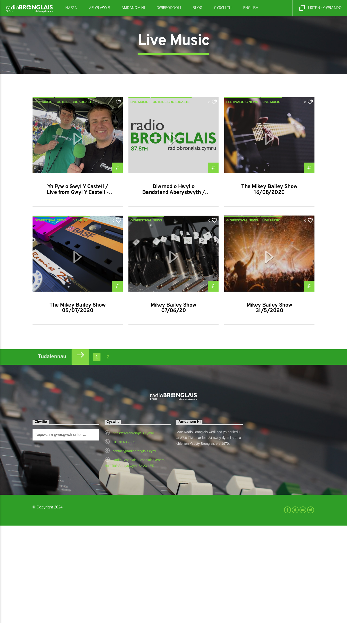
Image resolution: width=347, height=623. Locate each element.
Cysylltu (222, 8)
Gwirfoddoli (168, 8)
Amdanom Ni (133, 8)
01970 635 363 (124, 539)
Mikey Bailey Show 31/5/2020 (269, 405)
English (250, 8)
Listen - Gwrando (320, 8)
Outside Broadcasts (75, 199)
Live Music (43, 199)
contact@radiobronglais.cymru (135, 548)
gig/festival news (50, 318)
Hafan (71, 8)
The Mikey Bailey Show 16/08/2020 (269, 287)
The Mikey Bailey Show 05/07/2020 (77, 405)
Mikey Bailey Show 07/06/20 (173, 405)
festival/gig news (242, 199)
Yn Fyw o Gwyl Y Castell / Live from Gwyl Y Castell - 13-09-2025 (77, 290)
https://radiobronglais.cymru (133, 531)
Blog (197, 8)
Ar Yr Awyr (99, 8)
